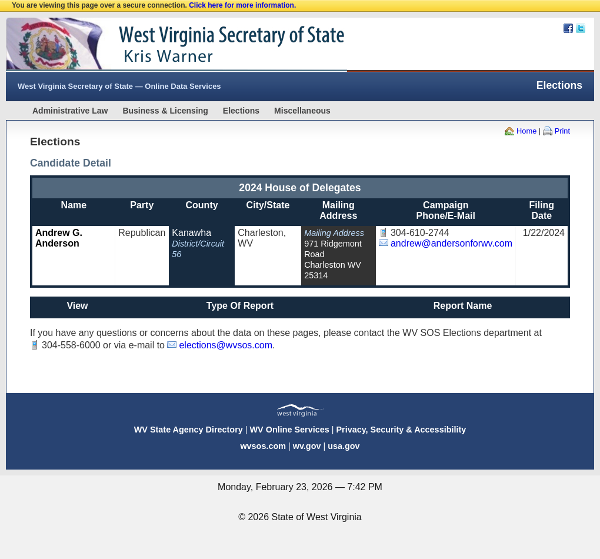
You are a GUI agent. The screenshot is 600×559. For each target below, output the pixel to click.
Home (526, 131)
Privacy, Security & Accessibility (401, 429)
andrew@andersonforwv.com (451, 243)
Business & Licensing (165, 110)
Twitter (580, 28)
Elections (241, 110)
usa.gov (343, 446)
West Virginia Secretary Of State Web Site (157, 45)
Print (562, 131)
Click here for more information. (242, 5)
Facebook (568, 28)
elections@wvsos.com (225, 345)
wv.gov (307, 446)
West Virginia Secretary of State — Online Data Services (119, 86)
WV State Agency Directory (188, 429)
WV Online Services (289, 429)
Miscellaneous (302, 110)
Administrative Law (70, 110)
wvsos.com (263, 446)
